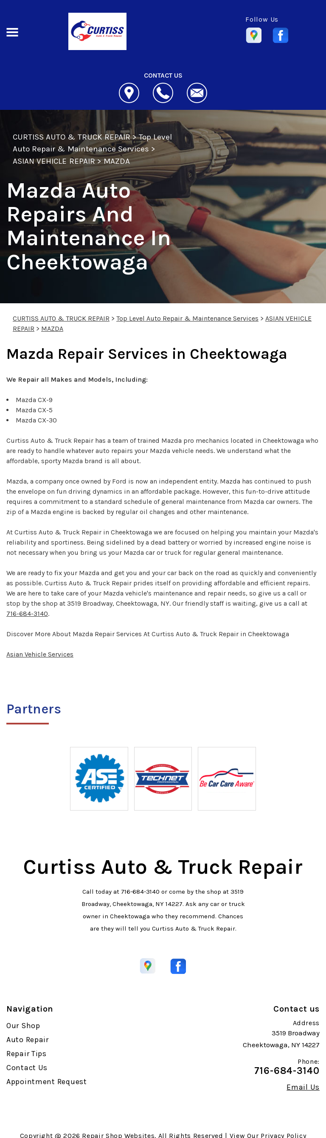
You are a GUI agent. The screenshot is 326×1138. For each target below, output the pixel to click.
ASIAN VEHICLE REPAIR (54, 161)
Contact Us (27, 1067)
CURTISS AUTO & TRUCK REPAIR (71, 137)
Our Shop (23, 1025)
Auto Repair (27, 1039)
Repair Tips (26, 1053)
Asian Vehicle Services (39, 654)
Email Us (303, 1087)
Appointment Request (46, 1081)
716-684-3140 (27, 614)
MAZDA (117, 161)
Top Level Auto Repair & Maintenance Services (187, 318)
